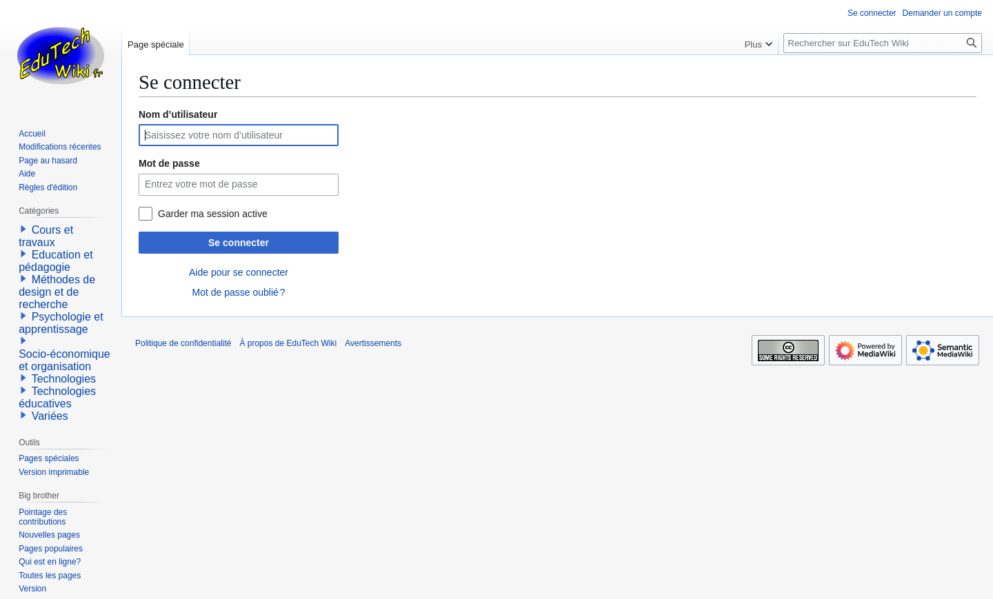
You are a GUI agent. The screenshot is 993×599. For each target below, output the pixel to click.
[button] (23, 229)
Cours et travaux (46, 236)
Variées (50, 416)
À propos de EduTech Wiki (288, 343)
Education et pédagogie (55, 261)
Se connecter (238, 242)
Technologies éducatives (57, 397)
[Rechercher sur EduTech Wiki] (882, 43)
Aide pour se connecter (238, 272)
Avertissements (373, 343)
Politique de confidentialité (183, 343)
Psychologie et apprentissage (61, 323)
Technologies (64, 379)
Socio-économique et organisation (64, 360)
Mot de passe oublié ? (238, 292)
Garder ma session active (213, 213)
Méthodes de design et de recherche (57, 292)
